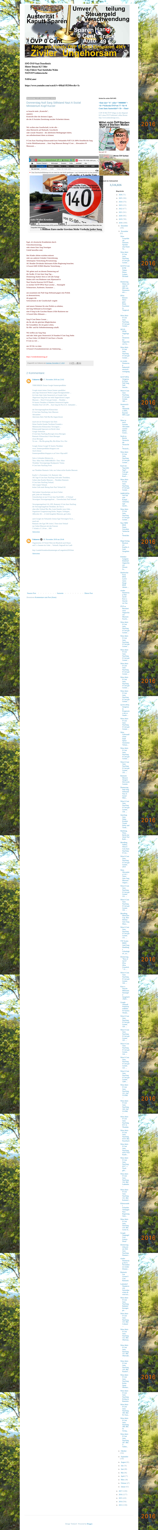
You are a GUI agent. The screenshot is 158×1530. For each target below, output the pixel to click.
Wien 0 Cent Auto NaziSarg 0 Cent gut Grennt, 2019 (124, 861)
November (124, 231)
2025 (121, 198)
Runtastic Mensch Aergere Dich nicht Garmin (124, 780)
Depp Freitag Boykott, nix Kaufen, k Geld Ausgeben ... (124, 547)
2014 (121, 1502)
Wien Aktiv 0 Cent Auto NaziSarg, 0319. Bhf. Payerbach (125, 1136)
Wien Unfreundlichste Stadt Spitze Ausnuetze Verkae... (124, 738)
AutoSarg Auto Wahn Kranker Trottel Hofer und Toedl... (124, 821)
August (123, 1462)
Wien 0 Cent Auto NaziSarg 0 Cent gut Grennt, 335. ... (124, 767)
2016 (121, 1494)
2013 (121, 1505)
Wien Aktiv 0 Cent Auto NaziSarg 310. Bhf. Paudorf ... (124, 1366)
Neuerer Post (31, 593)
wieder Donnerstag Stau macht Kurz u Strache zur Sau (124, 597)
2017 (121, 1491)
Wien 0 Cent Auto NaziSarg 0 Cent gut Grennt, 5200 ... (124, 1076)
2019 (121, 219)
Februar (124, 1483)
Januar (123, 1487)
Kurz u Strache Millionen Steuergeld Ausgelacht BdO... (124, 993)
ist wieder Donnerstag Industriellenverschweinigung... (124, 367)
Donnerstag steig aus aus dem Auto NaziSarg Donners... (124, 1250)
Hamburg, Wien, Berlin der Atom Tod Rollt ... (124, 835)
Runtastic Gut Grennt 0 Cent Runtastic (124, 1276)
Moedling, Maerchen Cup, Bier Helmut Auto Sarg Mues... (124, 919)
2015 (121, 1498)
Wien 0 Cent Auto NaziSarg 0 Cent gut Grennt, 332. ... (124, 905)
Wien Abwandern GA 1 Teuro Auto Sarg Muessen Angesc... (124, 876)
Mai (122, 1473)
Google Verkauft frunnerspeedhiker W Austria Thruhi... (124, 1007)
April (123, 1476)
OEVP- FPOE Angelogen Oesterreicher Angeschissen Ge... (124, 337)
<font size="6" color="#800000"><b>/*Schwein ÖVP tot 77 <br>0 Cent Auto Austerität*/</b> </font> (114, 106)
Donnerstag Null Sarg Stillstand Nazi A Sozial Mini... (124, 793)
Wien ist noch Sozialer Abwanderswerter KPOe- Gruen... (124, 427)
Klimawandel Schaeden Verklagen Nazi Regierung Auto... (124, 1210)
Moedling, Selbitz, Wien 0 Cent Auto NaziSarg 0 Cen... (124, 848)
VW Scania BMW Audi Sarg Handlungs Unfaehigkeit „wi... (124, 947)
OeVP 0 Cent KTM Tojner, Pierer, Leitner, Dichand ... (124, 272)
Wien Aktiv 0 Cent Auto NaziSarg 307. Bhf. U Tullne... (124, 1440)
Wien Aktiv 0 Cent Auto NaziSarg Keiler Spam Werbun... (124, 1381)
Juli (122, 1466)
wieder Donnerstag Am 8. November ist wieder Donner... (124, 1264)
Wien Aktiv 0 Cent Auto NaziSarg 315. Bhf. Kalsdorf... (125, 1195)
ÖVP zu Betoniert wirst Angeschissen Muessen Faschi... (124, 612)
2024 (121, 202)
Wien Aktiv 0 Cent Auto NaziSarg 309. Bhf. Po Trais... (124, 1410)
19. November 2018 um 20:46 (53, 539)
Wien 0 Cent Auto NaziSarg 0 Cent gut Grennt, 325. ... (124, 1035)
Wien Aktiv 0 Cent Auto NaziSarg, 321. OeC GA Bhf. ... (124, 1091)
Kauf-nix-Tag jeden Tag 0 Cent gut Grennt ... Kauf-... (124, 471)
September (124, 1457)
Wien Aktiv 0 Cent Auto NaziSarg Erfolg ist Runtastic (124, 1396)
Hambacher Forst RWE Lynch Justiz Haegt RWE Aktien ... (124, 580)
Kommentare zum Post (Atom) (45, 597)
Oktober (124, 1451)
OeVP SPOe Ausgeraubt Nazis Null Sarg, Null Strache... (124, 382)
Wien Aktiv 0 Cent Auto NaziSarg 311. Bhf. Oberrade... (124, 1351)
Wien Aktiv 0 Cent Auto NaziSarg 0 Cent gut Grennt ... (124, 257)
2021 (121, 212)
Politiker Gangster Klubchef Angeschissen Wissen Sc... (124, 563)
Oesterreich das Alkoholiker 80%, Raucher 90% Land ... (124, 411)
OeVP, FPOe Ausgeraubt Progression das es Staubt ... (124, 710)
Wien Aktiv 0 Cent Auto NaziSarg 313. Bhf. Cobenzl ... (124, 1320)
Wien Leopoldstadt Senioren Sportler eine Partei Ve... (124, 242)
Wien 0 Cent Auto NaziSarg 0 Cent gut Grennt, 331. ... (124, 891)
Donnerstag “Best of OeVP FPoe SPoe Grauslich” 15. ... (124, 963)
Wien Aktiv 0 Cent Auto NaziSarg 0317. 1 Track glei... (124, 1164)
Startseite (60, 593)
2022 (121, 209)
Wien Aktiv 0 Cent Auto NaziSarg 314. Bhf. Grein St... (124, 1224)
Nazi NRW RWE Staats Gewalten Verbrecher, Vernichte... (124, 530)
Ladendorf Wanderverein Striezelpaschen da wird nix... (124, 1289)
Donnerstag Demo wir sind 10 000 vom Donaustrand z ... (124, 287)
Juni (122, 1469)
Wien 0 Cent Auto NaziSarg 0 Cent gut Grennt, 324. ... (124, 1049)
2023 (121, 205)
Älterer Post (88, 593)
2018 (121, 223)
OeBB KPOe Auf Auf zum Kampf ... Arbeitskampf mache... (124, 500)
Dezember (124, 226)
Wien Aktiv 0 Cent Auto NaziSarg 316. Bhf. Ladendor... (124, 1180)
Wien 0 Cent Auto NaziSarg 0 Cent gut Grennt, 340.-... (124, 396)
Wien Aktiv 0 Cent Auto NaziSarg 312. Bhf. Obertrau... (124, 1336)
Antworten (36, 532)
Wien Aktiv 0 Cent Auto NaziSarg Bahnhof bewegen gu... (124, 1304)
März (123, 1480)
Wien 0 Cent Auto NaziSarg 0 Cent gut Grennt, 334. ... (124, 806)
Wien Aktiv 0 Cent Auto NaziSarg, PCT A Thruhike (124, 1122)
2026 (121, 195)
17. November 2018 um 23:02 (53, 380)
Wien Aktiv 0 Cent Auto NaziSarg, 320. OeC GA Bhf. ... (124, 1107)
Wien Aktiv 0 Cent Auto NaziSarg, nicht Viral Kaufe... (124, 1149)
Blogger (89, 1524)
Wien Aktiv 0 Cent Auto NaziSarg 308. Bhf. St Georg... (124, 1424)
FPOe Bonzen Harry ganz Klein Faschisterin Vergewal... (124, 304)
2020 (121, 216)
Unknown (36, 380)
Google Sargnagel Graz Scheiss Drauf (124, 1237)
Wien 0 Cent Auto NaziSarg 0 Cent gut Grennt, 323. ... (124, 1063)
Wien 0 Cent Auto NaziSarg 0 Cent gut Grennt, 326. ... (124, 978)
